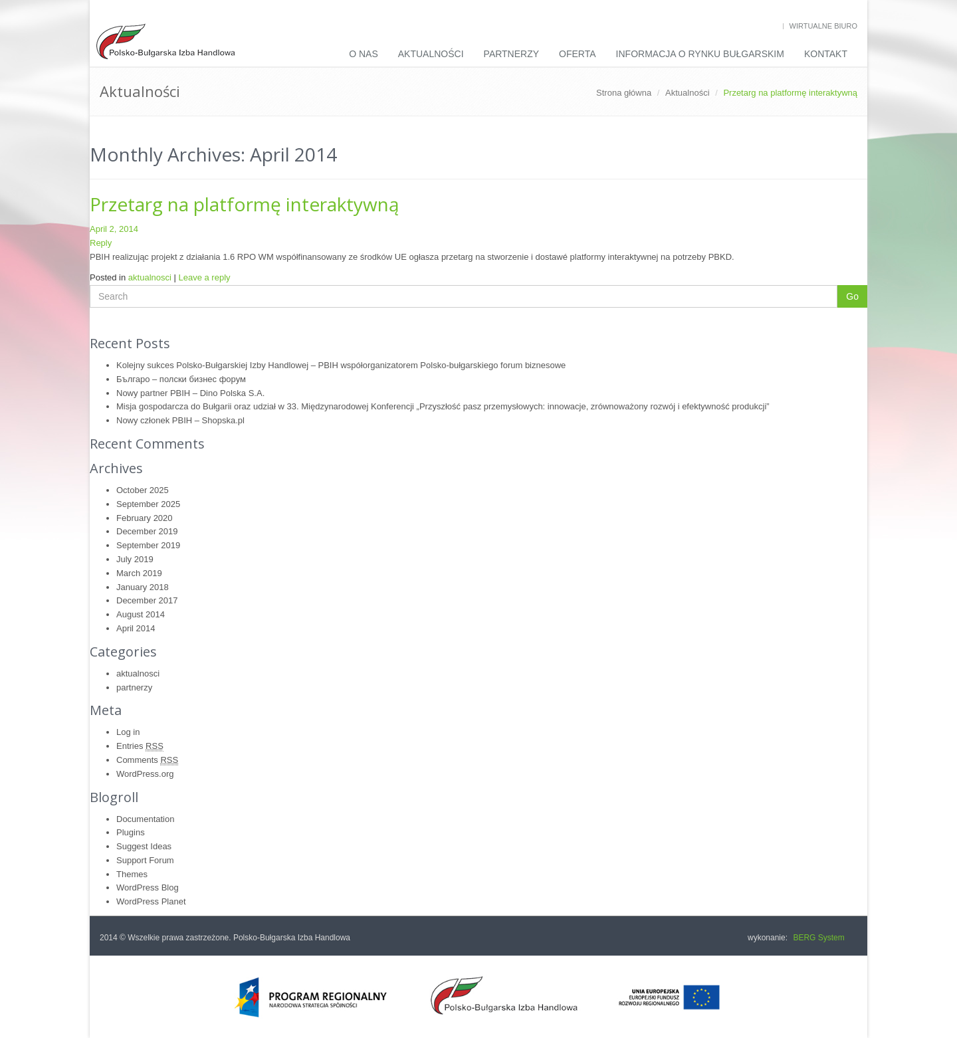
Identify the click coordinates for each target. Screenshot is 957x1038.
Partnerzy (512, 54)
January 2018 (142, 587)
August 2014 (140, 614)
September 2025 (148, 504)
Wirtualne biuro (823, 26)
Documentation (145, 819)
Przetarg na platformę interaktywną (244, 204)
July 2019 (135, 559)
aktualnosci (149, 277)
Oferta (577, 54)
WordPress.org (144, 774)
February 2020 (144, 518)
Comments (147, 760)
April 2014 (136, 628)
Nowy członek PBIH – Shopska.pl (180, 420)
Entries (139, 746)
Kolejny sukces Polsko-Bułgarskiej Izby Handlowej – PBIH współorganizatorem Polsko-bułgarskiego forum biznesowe (341, 365)
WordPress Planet (151, 901)
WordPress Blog (147, 887)
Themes (132, 874)
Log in (128, 732)
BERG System (818, 937)
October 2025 (142, 490)
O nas (363, 54)
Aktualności (431, 54)
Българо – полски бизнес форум (181, 379)
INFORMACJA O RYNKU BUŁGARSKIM (700, 54)
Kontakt (825, 54)
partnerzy (134, 687)
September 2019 (148, 545)
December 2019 (147, 531)
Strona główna (623, 93)
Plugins (130, 832)
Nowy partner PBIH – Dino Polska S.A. (190, 393)
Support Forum (145, 860)
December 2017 (147, 600)
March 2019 (139, 573)
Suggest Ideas (143, 846)
